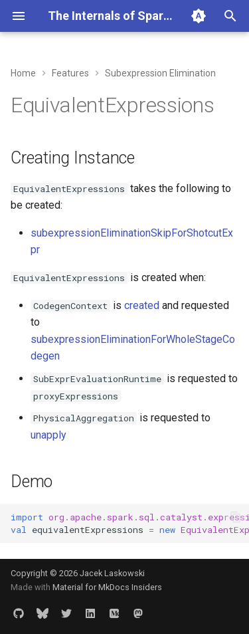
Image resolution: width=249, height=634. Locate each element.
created (141, 305)
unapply (48, 435)
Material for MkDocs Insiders (107, 587)
